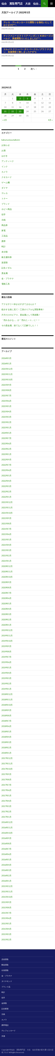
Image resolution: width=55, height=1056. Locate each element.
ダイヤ (4, 188)
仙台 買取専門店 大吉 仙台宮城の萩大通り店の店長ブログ (21, 3)
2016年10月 (7, 833)
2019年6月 (6, 662)
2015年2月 (6, 939)
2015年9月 (6, 902)
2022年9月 (6, 459)
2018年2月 (6, 747)
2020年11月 (7, 571)
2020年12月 (7, 566)
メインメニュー (51, 3)
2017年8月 (6, 779)
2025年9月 (6, 385)
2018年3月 (6, 742)
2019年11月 (7, 635)
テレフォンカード (8, 1030)
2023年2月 (6, 449)
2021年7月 (6, 529)
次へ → (34, 69)
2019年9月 (6, 646)
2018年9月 (6, 710)
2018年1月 (6, 753)
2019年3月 (6, 678)
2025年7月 (6, 395)
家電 (3, 230)
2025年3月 (6, 417)
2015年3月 (6, 934)
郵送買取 (5, 965)
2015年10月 (7, 897)
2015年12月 (7, 886)
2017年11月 (7, 763)
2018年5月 (6, 731)
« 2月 (4, 120)
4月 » (50, 120)
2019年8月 (6, 651)
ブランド (5, 204)
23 (20, 111)
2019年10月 (7, 641)
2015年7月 (6, 913)
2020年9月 (6, 582)
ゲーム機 (5, 182)
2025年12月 (7, 369)
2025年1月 (6, 427)
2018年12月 (7, 694)
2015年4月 (6, 929)
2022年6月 (6, 470)
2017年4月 (6, 801)
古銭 (3, 220)
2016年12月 (7, 822)
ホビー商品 (6, 209)
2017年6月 (6, 790)
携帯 (3, 241)
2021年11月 (7, 507)
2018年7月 (6, 721)
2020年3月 (6, 614)
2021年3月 (6, 550)
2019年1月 (6, 689)
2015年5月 (6, 923)
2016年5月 (6, 859)
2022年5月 (6, 475)
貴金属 (4, 273)
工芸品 (4, 236)
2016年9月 (6, 838)
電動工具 (5, 284)
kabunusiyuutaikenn (10, 140)
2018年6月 (6, 726)
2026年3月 (6, 358)
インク (4, 166)
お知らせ (5, 145)
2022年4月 (6, 481)
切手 (3, 214)
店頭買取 (5, 959)
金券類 (4, 1003)
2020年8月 (6, 587)
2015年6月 (6, 918)
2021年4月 (6, 545)
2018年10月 (7, 705)
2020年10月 (7, 577)
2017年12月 (7, 758)
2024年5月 (6, 433)
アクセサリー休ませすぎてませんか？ (18, 304)
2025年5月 (6, 406)
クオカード (6, 177)
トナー (4, 198)
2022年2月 (6, 491)
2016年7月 (6, 849)
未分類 (4, 252)
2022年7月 (6, 465)
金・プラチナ (7, 278)
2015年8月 (6, 907)
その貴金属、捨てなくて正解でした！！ (19, 325)
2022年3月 (6, 486)
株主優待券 (6, 257)
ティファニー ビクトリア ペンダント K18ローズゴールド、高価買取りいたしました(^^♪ (28, 37)
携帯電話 (5, 1025)
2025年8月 (6, 390)
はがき (4, 156)
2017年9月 (6, 774)
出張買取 (5, 970)
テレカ (4, 193)
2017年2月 (6, 811)
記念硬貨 (5, 1009)
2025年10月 (7, 379)
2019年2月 (6, 683)
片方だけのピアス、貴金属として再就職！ (20, 314)
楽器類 (4, 262)
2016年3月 (6, 870)
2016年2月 (6, 875)
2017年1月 (6, 817)
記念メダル (6, 268)
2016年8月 (6, 843)
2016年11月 (7, 827)
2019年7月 (6, 657)
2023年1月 (6, 454)
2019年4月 (6, 673)
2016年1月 (6, 881)
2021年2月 (6, 555)
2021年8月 (6, 523)
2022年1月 (6, 497)
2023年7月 (6, 438)
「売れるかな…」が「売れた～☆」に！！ (20, 320)
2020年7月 (6, 593)
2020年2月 (6, 619)
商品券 (4, 225)
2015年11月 (7, 891)
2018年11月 (7, 699)
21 (5, 111)
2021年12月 (7, 502)
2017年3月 (6, 806)
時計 (3, 246)
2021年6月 (6, 534)
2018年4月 (6, 737)
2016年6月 (6, 854)
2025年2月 (6, 422)
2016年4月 (6, 865)
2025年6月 (6, 401)
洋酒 (3, 1036)
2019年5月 (6, 667)
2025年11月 (7, 374)
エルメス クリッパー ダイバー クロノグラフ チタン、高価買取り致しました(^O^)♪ (27, 50)
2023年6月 (6, 443)
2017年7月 (6, 785)
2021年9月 (6, 518)
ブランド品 (5, 987)
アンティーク (7, 161)
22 (12, 111)
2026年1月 (6, 363)
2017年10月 (7, 769)
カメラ (4, 172)
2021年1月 (6, 561)
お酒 (3, 150)
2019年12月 (7, 630)
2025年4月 (6, 411)
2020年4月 (6, 609)
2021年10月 (7, 513)
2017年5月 (6, 795)
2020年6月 (6, 598)
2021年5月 (6, 539)
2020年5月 (6, 603)
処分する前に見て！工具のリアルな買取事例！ (23, 309)
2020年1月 (6, 625)
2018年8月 (6, 715)
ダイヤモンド (6, 981)
